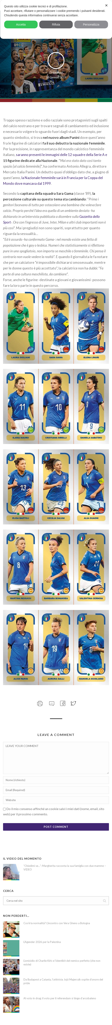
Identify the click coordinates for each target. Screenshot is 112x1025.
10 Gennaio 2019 (56, 77)
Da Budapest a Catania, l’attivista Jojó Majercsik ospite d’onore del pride (63, 981)
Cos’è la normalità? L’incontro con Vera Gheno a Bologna (56, 923)
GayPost (58, 72)
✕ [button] (106, 5)
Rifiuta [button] (56, 24)
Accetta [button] (21, 24)
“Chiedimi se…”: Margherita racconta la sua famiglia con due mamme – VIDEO (64, 867)
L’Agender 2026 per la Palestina (42, 942)
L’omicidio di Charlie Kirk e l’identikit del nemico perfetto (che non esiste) (61, 962)
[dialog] (56, 19)
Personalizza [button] (91, 24)
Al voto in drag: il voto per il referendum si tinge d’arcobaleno (59, 998)
